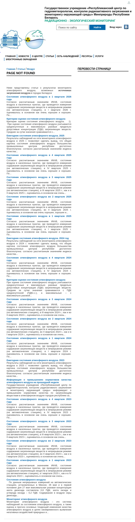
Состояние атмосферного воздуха (26, 479)
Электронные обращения (21, 59)
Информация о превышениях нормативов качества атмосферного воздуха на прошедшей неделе (39, 381)
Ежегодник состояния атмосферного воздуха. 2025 (35, 135)
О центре (37, 56)
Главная (10, 56)
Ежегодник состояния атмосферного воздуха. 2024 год (38, 238)
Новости (23, 56)
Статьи (50, 56)
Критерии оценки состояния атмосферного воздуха (36, 118)
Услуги (99, 56)
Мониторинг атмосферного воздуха (27, 499)
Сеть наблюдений (68, 56)
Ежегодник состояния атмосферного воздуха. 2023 (35, 360)
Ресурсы (87, 56)
